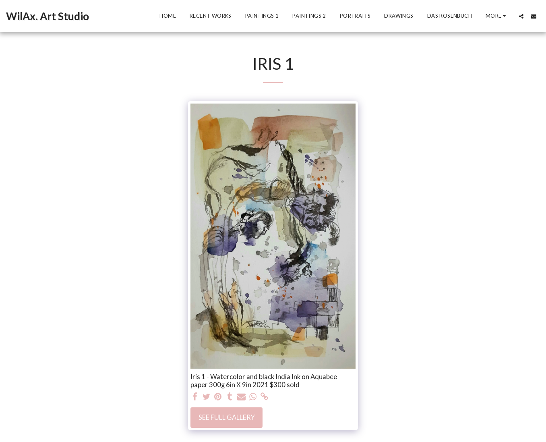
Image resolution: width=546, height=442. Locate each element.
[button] (521, 16)
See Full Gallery (227, 417)
